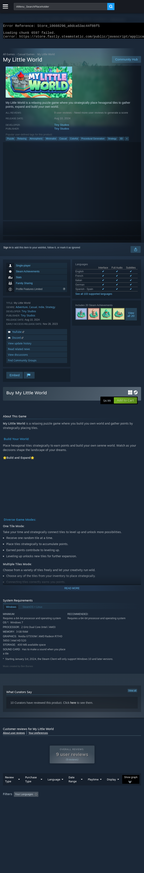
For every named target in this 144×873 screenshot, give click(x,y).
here (73, 705)
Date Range (73, 787)
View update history (19, 345)
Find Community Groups (22, 362)
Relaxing (21, 141)
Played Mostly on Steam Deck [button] (21, 808)
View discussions (18, 357)
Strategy (112, 141)
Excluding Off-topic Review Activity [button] (66, 802)
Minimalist (51, 141)
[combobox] (60, 6)
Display (111, 787)
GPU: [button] (91, 808)
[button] (125, 403)
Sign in (7, 250)
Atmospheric (36, 141)
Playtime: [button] (99, 802)
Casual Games (26, 56)
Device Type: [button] (110, 808)
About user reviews (14, 735)
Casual (63, 141)
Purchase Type (31, 787)
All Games (9, 56)
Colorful (74, 141)
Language (54, 787)
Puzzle (10, 141)
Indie (41, 309)
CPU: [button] (77, 808)
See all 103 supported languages (93, 296)
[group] (72, 805)
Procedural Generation (93, 141)
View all (132, 693)
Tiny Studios (61, 127)
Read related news (19, 351)
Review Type (9, 787)
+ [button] (126, 141)
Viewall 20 (131, 317)
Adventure (22, 309)
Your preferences (38, 735)
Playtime (93, 787)
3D (121, 141)
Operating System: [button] (55, 808)
